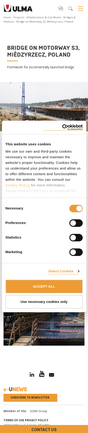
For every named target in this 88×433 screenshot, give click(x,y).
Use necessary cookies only (43, 302)
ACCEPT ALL (44, 286)
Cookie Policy (17, 185)
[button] (61, 8)
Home (7, 17)
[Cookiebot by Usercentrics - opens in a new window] (63, 127)
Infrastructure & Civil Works (43, 17)
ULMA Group (38, 411)
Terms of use (14, 420)
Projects (19, 17)
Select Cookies (60, 271)
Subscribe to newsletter (30, 397)
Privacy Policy (36, 420)
